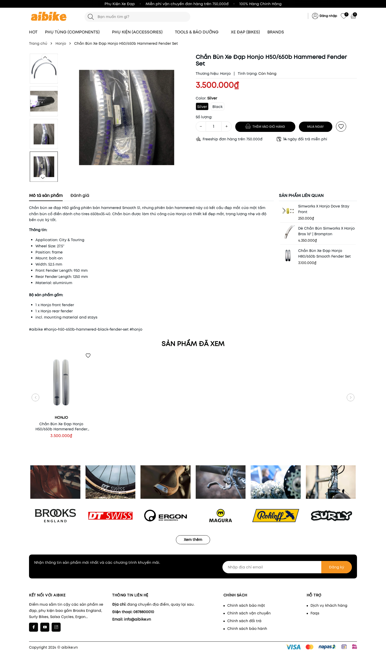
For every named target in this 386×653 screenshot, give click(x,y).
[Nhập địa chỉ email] (287, 567)
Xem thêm (193, 539)
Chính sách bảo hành (247, 628)
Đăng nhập (328, 16)
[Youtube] (44, 627)
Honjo (225, 73)
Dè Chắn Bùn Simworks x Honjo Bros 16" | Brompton (326, 231)
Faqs (314, 613)
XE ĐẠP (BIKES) (245, 32)
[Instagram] (56, 627)
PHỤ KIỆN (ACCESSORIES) (139, 32)
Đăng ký (336, 567)
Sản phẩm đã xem (193, 343)
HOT (33, 32)
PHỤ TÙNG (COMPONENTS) (75, 32)
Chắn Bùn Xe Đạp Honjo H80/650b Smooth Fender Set (324, 253)
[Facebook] (33, 627)
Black (217, 106)
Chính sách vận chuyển (249, 613)
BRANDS (278, 32)
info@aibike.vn (137, 619)
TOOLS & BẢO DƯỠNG (199, 32)
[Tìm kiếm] (91, 17)
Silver (202, 106)
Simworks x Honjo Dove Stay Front (323, 209)
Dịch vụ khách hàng (328, 605)
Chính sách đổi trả (244, 620)
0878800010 (143, 611)
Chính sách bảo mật (246, 605)
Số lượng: (204, 117)
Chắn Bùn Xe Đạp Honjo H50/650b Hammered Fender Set (61, 426)
